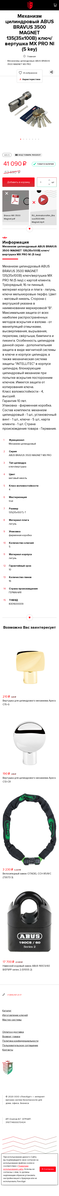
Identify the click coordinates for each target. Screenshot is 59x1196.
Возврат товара (11, 1036)
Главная (31, 56)
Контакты (7, 1049)
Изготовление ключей (15, 1015)
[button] (20, 139)
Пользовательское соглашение (20, 1045)
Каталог (6, 1010)
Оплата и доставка (13, 1032)
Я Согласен (48, 1169)
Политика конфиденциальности (20, 1040)
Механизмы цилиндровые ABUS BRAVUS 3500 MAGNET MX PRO (28, 61)
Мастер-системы (12, 1019)
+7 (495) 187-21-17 (14, 995)
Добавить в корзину (18, 182)
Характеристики (31, 79)
